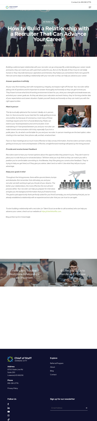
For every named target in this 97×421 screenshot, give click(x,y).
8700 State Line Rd (15, 366)
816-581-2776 (13, 380)
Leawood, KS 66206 (15, 372)
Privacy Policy (13, 385)
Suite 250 (11, 369)
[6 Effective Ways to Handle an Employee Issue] (72, 272)
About (52, 364)
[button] (90, 7)
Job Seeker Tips (48, 22)
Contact (53, 371)
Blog (52, 368)
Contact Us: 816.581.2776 (81, 2)
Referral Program (56, 360)
